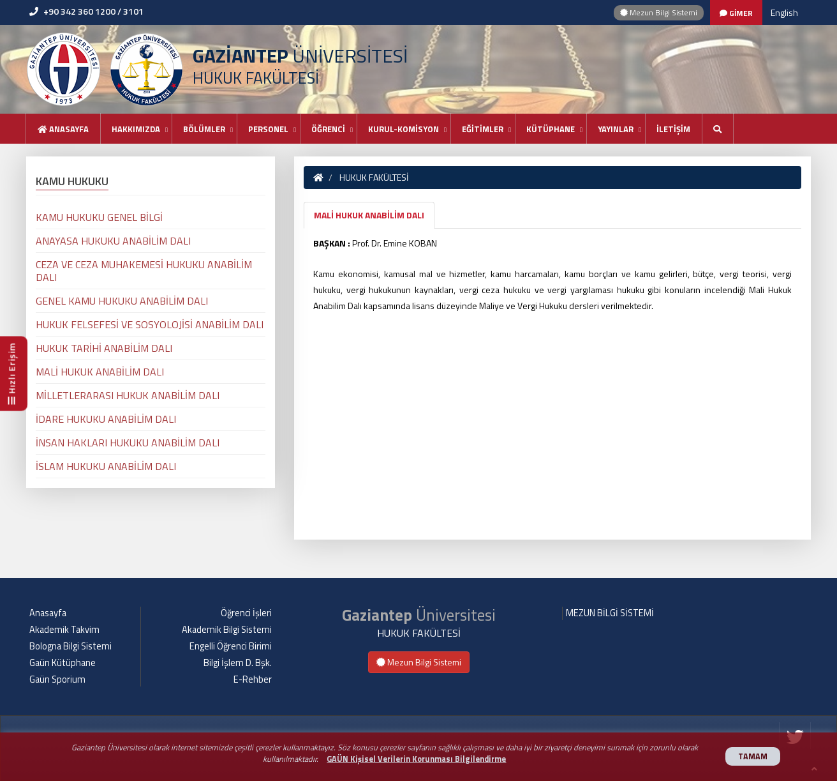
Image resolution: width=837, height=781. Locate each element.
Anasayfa (63, 129)
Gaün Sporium (57, 679)
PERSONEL (268, 129)
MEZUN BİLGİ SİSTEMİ (610, 613)
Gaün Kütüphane (62, 663)
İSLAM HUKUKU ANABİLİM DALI (106, 466)
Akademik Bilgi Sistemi (227, 630)
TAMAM (752, 756)
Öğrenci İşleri (246, 613)
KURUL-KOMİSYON (403, 129)
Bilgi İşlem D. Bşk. (238, 663)
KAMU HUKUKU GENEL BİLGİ (99, 217)
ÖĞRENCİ (328, 129)
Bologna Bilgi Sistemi (70, 646)
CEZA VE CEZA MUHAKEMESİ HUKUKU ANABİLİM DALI (144, 271)
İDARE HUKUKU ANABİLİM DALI (106, 419)
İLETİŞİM (673, 129)
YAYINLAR (615, 129)
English (784, 12)
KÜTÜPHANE (550, 129)
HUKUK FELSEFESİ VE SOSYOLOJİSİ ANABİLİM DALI (149, 324)
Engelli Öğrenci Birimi (230, 646)
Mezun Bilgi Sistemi (658, 12)
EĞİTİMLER (482, 129)
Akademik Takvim (64, 630)
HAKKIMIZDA (136, 129)
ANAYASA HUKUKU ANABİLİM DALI (113, 240)
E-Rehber (252, 679)
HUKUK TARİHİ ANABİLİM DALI (104, 348)
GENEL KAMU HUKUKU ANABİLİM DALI (122, 300)
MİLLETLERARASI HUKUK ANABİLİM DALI (127, 395)
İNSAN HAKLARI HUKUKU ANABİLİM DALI (127, 442)
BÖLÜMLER (204, 129)
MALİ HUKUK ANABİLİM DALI (369, 215)
